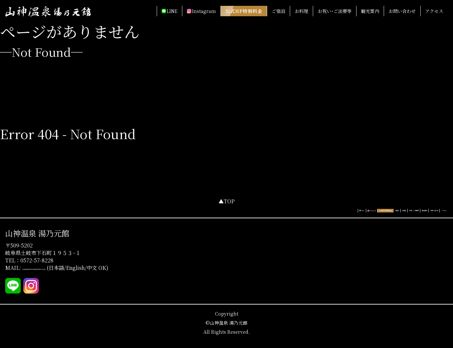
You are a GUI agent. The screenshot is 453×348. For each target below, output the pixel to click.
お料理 (301, 11)
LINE (172, 11)
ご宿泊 (278, 11)
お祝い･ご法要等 (335, 11)
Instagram (204, 11)
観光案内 (370, 11)
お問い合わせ (402, 11)
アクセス (434, 11)
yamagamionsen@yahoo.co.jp (53, 274)
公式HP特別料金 (243, 11)
